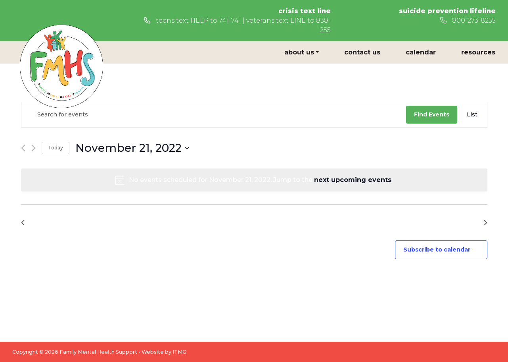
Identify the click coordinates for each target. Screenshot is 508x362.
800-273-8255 (468, 20)
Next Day (467, 222)
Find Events (431, 114)
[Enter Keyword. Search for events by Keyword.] (213, 114)
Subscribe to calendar (436, 249)
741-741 (230, 20)
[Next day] (33, 148)
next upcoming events (352, 180)
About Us (299, 52)
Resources (478, 52)
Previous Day (47, 222)
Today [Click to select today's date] (55, 148)
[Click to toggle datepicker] (132, 148)
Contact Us (362, 52)
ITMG (179, 352)
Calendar (421, 52)
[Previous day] (23, 148)
